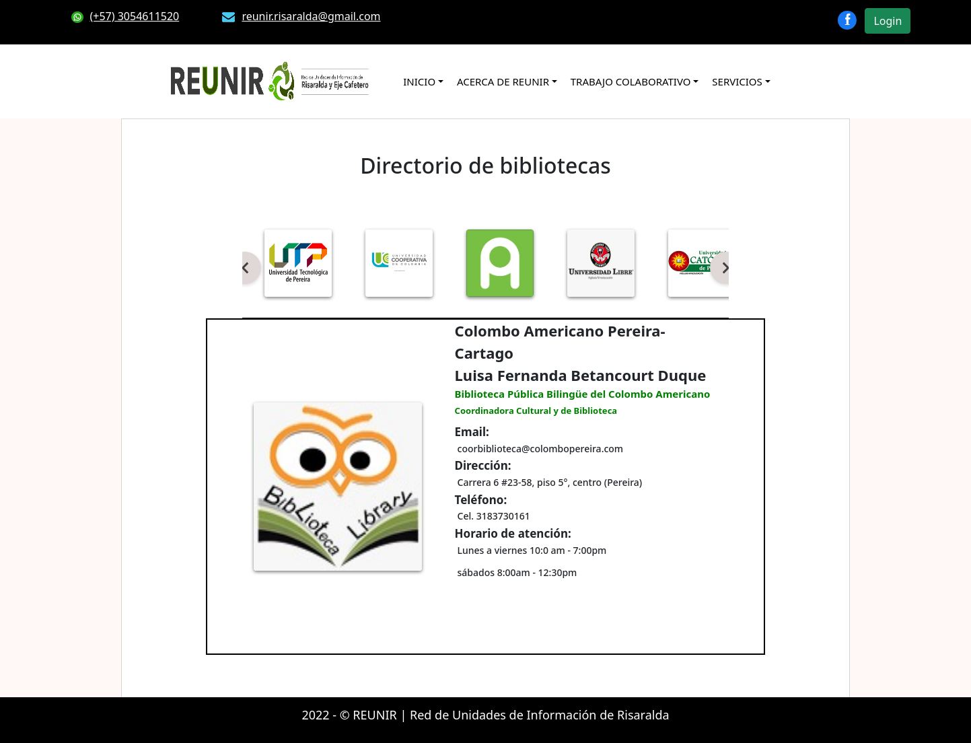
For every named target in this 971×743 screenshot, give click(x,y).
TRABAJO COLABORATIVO (631, 81)
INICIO (419, 81)
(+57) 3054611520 (125, 16)
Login (887, 20)
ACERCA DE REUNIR (503, 81)
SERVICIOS (737, 81)
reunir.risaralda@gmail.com (301, 16)
